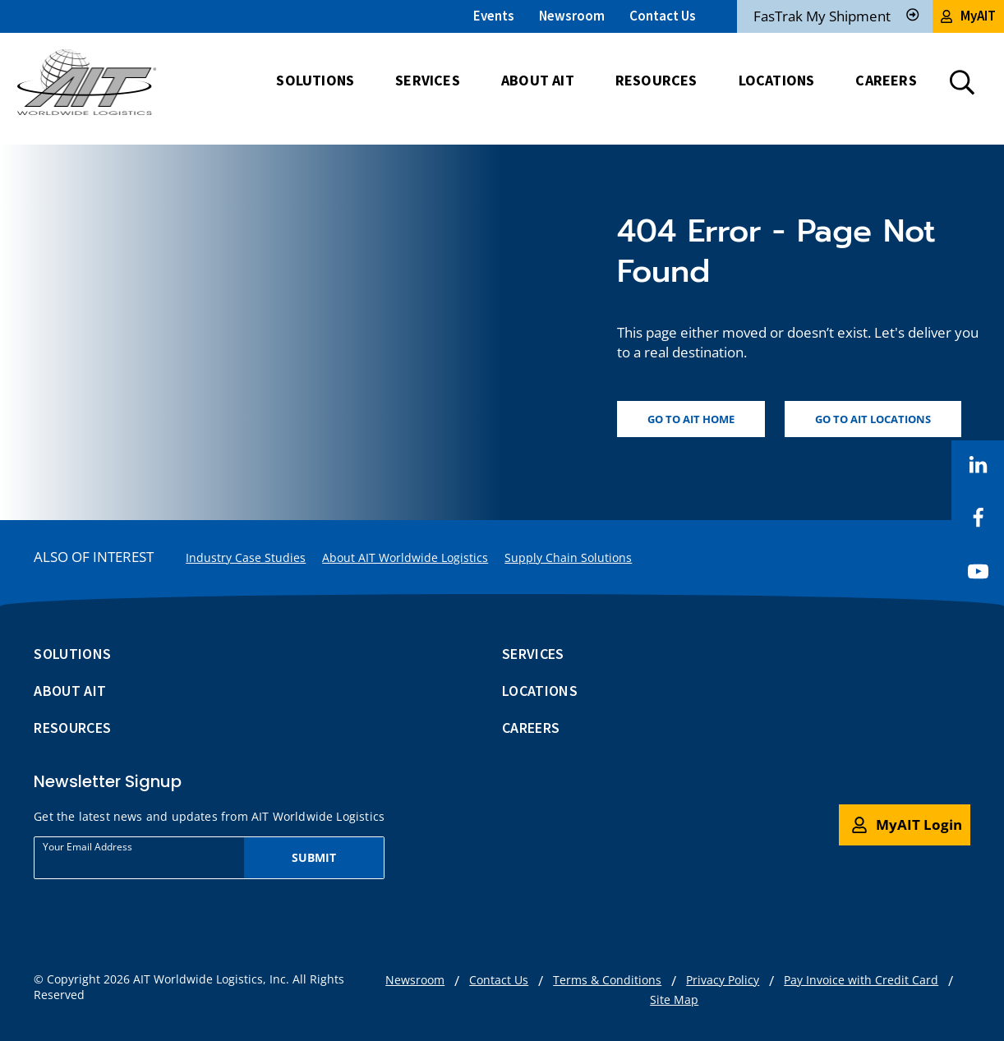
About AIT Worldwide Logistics (405, 557)
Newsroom (572, 16)
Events (493, 16)
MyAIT (968, 16)
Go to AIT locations (873, 419)
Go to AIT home (691, 419)
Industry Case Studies (246, 557)
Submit (314, 857)
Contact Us (662, 16)
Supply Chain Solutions (568, 557)
